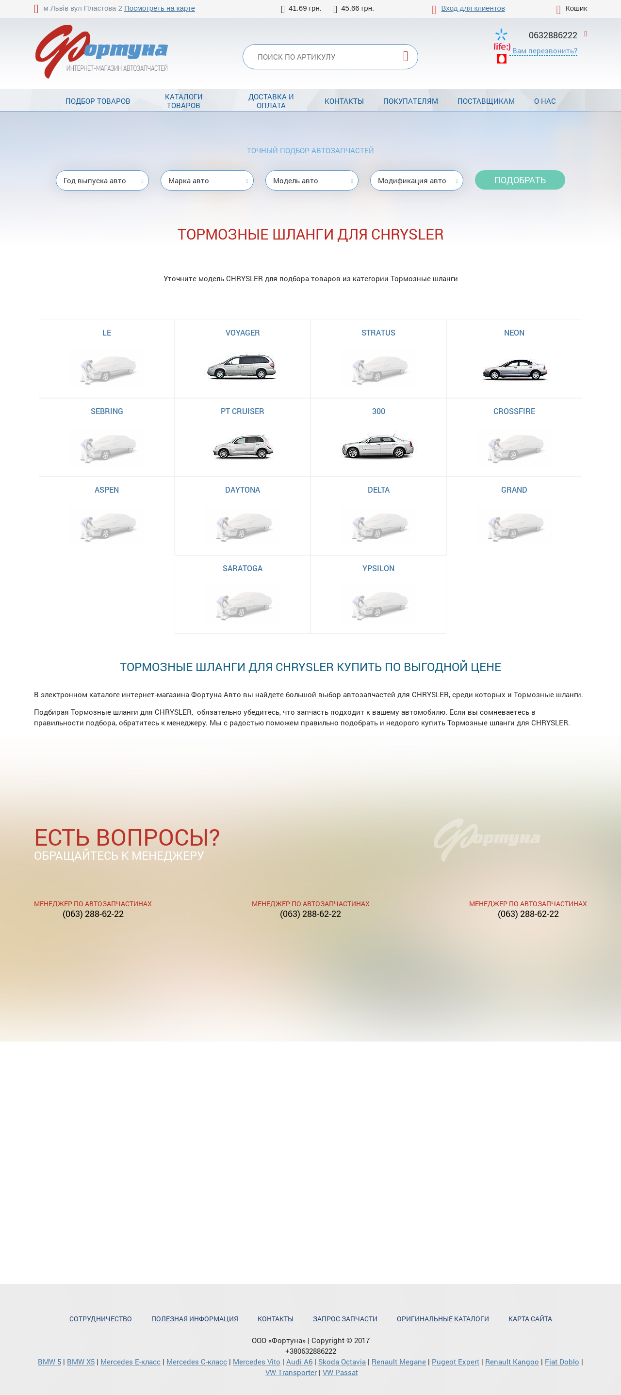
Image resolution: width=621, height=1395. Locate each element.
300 (378, 411)
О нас (545, 100)
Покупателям (410, 100)
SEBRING (107, 411)
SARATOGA (242, 568)
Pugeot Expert (455, 1361)
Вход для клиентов (473, 8)
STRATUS (378, 332)
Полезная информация (194, 1318)
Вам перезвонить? (544, 50)
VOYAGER (243, 332)
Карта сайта (530, 1318)
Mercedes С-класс (196, 1361)
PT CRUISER (242, 411)
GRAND (514, 489)
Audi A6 (299, 1361)
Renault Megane (399, 1361)
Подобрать (520, 180)
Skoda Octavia (342, 1361)
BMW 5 (49, 1361)
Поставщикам (486, 100)
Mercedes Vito (256, 1361)
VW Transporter (291, 1372)
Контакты (344, 100)
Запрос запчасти (345, 1318)
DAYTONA (242, 489)
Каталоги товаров (184, 101)
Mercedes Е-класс (130, 1361)
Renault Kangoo (512, 1361)
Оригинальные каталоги (443, 1318)
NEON (514, 332)
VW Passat (340, 1372)
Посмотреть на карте (159, 8)
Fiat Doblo (562, 1361)
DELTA (379, 489)
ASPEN (107, 489)
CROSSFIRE (514, 411)
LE (106, 332)
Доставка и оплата (271, 101)
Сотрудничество (100, 1318)
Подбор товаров (98, 100)
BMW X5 (81, 1361)
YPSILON (378, 568)
